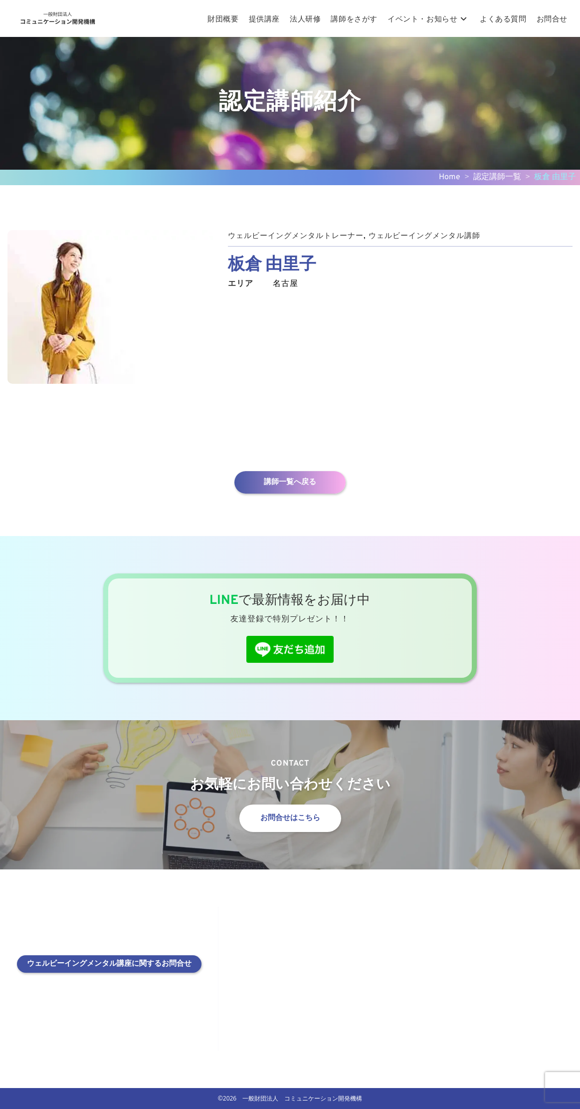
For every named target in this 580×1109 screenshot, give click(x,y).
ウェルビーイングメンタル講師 (436, 236)
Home (449, 177)
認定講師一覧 (497, 177)
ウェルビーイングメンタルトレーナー (300, 236)
